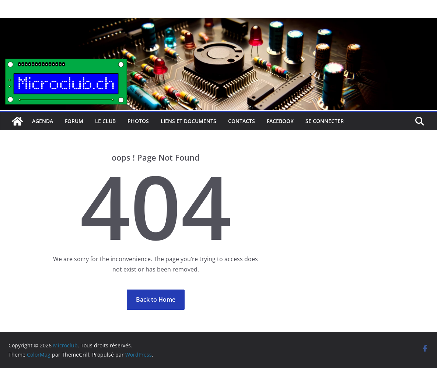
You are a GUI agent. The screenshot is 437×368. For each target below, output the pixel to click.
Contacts (241, 121)
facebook (280, 121)
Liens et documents (188, 121)
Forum (74, 121)
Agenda (42, 121)
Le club (105, 121)
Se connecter (324, 121)
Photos (138, 121)
